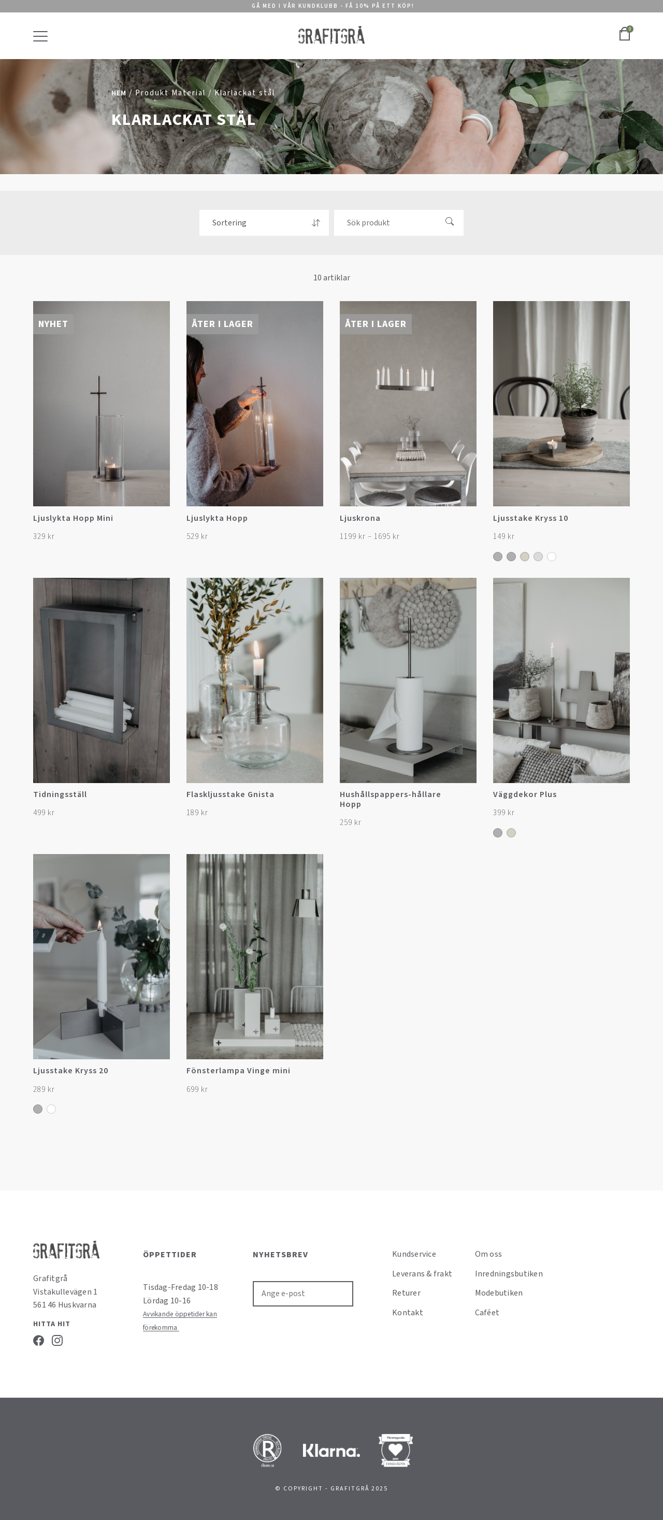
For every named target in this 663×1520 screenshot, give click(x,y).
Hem (118, 93)
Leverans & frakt (422, 1274)
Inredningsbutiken (509, 1274)
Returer (406, 1293)
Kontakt (407, 1312)
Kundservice (414, 1254)
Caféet (487, 1312)
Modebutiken (499, 1293)
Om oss (488, 1254)
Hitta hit (51, 1324)
